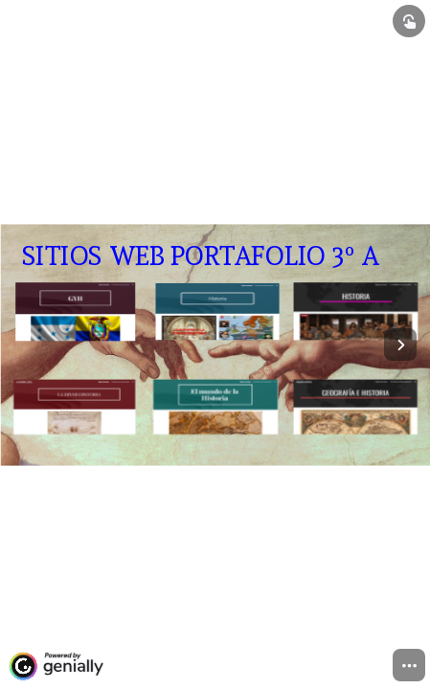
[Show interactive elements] (409, 21)
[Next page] (400, 344)
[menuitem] (409, 665)
